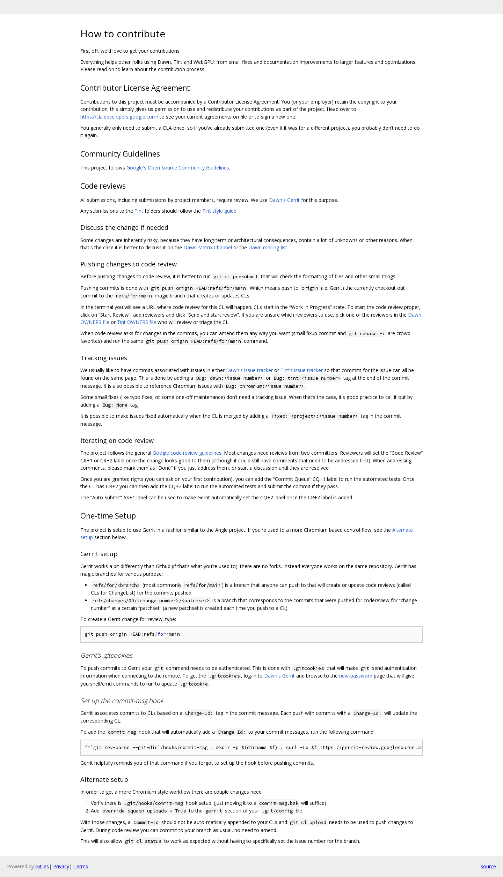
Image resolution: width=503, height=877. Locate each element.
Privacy (61, 866)
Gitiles (42, 866)
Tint (138, 210)
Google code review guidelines (187, 452)
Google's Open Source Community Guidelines (177, 167)
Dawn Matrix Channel (207, 247)
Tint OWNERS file (136, 322)
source (488, 866)
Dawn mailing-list (267, 247)
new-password (355, 675)
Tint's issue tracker (301, 370)
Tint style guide (219, 210)
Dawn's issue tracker (249, 370)
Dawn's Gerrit (284, 200)
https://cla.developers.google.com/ (119, 116)
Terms (80, 866)
